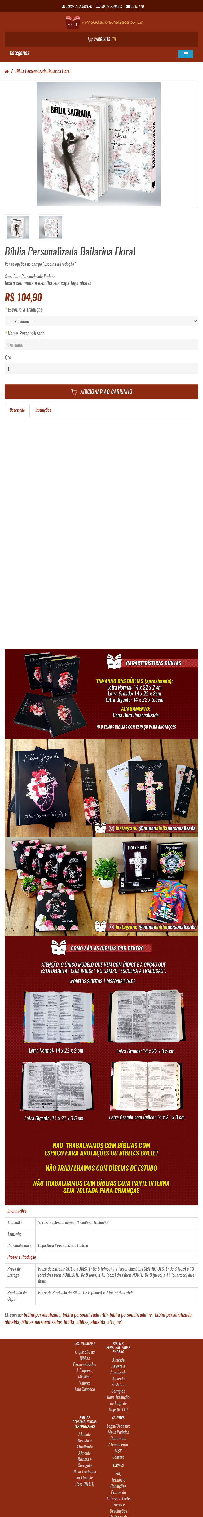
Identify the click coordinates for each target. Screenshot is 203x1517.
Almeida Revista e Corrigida (118, 1385)
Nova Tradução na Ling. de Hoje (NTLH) (118, 1403)
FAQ (118, 1474)
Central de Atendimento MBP (118, 1445)
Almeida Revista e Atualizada (118, 1366)
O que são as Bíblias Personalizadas (84, 1358)
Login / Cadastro (77, 7)
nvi (119, 1322)
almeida (97, 1322)
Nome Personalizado (26, 333)
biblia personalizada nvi (131, 1315)
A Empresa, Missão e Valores (84, 1377)
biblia (69, 1322)
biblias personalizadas (41, 1322)
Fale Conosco (85, 1389)
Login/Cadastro (118, 1426)
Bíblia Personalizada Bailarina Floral (42, 71)
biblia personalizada (42, 1315)
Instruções (43, 410)
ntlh (110, 1322)
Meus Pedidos (118, 1433)
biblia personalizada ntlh (85, 1315)
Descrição (17, 410)
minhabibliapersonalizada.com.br (104, 22)
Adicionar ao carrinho (101, 392)
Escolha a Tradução (25, 310)
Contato (118, 1457)
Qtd (8, 357)
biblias (82, 1322)
